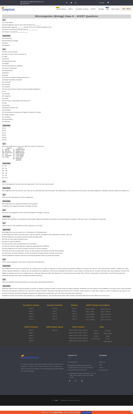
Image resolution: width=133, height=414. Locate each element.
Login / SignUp (126, 8)
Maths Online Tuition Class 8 (78, 335)
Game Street (115, 9)
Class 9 (31, 316)
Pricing (96, 336)
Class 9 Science (106, 317)
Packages (101, 9)
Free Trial (108, 331)
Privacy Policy (103, 370)
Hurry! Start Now (86, 412)
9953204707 (26, 3)
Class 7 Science (106, 311)
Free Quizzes (96, 339)
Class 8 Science (106, 314)
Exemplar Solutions (55, 305)
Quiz (107, 9)
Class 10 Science (105, 319)
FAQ (100, 365)
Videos (96, 331)
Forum (108, 339)
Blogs (107, 336)
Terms (101, 367)
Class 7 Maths (90, 311)
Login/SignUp (108, 341)
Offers (70, 9)
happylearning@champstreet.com (33, 1)
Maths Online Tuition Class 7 (78, 333)
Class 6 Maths (90, 309)
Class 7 (31, 311)
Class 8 (31, 313)
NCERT (93, 9)
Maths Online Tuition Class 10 (78, 341)
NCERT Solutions (31, 327)
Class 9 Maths (90, 317)
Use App (101, 2)
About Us (102, 362)
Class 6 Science (106, 309)
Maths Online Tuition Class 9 (78, 338)
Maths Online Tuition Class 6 (78, 330)
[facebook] (66, 3)
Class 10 (31, 319)
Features (96, 333)
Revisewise (63, 400)
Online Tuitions (61, 9)
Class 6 (31, 308)
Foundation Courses (81, 9)
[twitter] (71, 3)
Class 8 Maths (90, 314)
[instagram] (75, 3)
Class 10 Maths (90, 319)
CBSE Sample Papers (54, 327)
